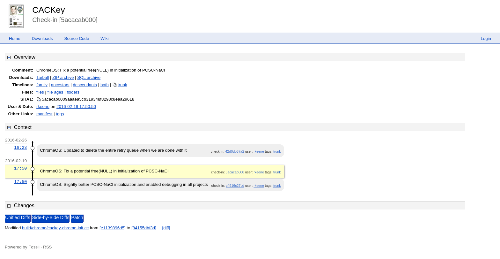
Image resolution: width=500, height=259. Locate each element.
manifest (44, 113)
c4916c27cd (235, 185)
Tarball (42, 77)
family (42, 84)
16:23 (20, 147)
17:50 (20, 168)
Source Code (76, 38)
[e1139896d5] (112, 227)
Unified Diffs (17, 217)
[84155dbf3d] (143, 227)
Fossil (34, 247)
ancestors (60, 84)
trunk (122, 84)
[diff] (166, 227)
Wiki (104, 38)
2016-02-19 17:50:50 (76, 106)
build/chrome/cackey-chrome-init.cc (55, 227)
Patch (77, 217)
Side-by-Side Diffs (50, 217)
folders (73, 92)
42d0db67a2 (234, 151)
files (40, 92)
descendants (85, 84)
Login (486, 38)
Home (14, 38)
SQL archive (88, 77)
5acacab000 (235, 172)
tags (60, 113)
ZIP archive (63, 77)
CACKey (48, 10)
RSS (47, 247)
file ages (55, 92)
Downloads (42, 38)
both (104, 84)
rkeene (42, 106)
